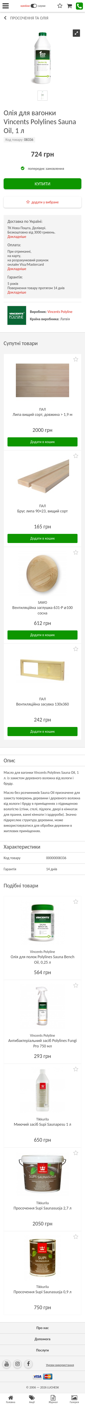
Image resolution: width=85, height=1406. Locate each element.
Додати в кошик (42, 442)
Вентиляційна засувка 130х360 (42, 704)
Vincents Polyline (59, 312)
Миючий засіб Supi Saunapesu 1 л (42, 1124)
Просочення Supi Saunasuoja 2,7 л (42, 1208)
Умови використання (60, 1365)
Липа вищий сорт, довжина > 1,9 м (43, 414)
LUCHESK (53, 1387)
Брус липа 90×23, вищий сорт (42, 511)
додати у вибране (45, 202)
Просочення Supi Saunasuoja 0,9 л (42, 1291)
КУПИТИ (42, 183)
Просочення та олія (29, 18)
